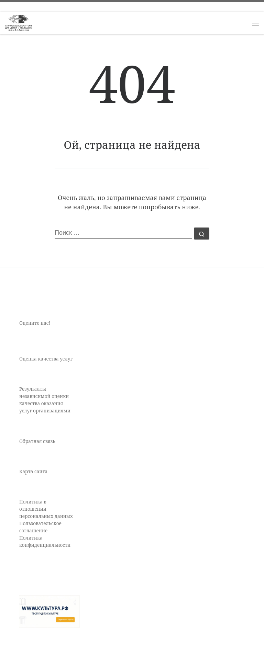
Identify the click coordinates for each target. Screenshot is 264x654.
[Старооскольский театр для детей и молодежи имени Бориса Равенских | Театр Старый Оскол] (18, 22)
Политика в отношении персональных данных (46, 509)
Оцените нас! (34, 323)
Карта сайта (33, 471)
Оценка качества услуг (46, 359)
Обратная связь (37, 441)
